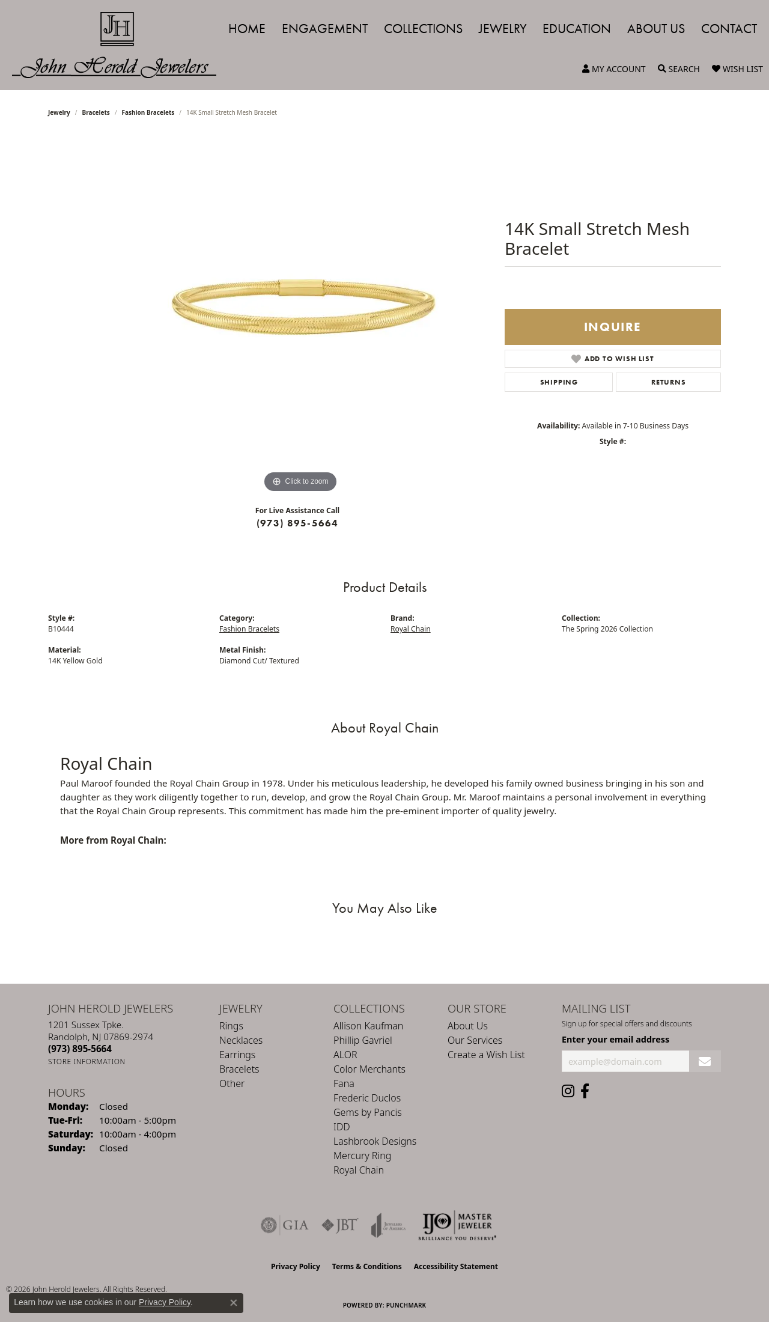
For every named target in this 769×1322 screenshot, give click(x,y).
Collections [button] (423, 28)
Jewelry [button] (503, 28)
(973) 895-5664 (298, 523)
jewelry (59, 112)
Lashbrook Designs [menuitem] (374, 1141)
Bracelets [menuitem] (239, 1069)
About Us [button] (656, 28)
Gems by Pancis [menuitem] (367, 1112)
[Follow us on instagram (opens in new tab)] (568, 1091)
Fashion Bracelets (148, 112)
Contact (729, 28)
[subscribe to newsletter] (705, 1061)
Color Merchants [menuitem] (369, 1069)
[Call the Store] (80, 1049)
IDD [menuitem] (341, 1126)
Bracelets (96, 112)
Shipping (559, 382)
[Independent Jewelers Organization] (457, 1225)
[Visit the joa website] (388, 1225)
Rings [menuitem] (231, 1025)
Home (247, 28)
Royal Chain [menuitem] (358, 1170)
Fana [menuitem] (343, 1083)
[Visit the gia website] (285, 1225)
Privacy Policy (295, 1266)
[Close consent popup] (233, 1302)
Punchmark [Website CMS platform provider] (406, 1305)
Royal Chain (411, 629)
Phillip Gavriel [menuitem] (362, 1040)
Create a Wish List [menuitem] (486, 1054)
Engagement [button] (325, 28)
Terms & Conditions (367, 1266)
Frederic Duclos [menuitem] (367, 1097)
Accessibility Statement (456, 1266)
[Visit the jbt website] (340, 1225)
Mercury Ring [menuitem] (362, 1155)
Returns (668, 382)
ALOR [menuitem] (345, 1054)
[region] (300, 315)
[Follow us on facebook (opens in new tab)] (584, 1091)
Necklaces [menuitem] (241, 1040)
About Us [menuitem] (468, 1025)
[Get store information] (87, 1061)
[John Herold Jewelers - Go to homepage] (120, 45)
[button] (614, 69)
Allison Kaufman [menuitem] (368, 1025)
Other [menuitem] (232, 1083)
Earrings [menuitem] (237, 1054)
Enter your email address (615, 1039)
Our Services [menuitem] (475, 1040)
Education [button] (577, 28)
